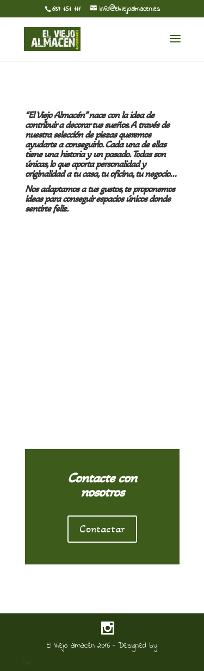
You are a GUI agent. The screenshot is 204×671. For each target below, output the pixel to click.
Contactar (102, 529)
